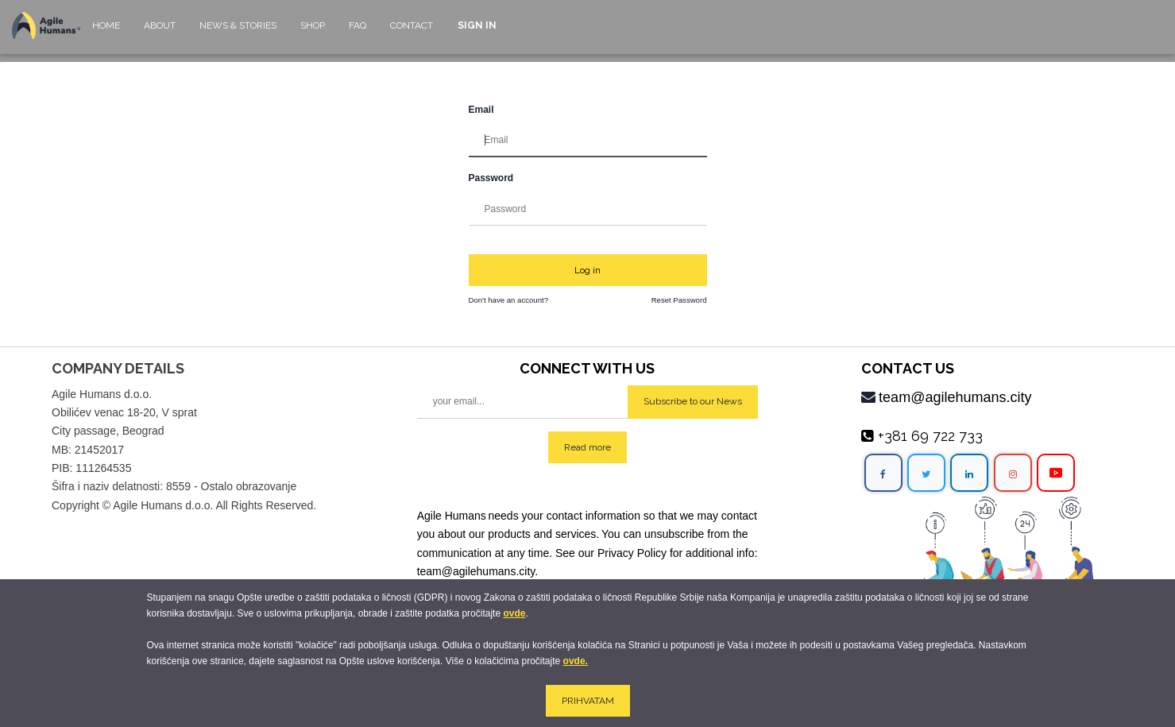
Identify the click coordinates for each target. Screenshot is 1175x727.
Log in (587, 270)
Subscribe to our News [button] (693, 401)
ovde (514, 613)
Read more (587, 447)
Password (491, 178)
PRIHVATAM (588, 700)
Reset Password (679, 300)
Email (481, 109)
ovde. (575, 661)
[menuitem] (106, 33)
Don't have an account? (509, 300)
